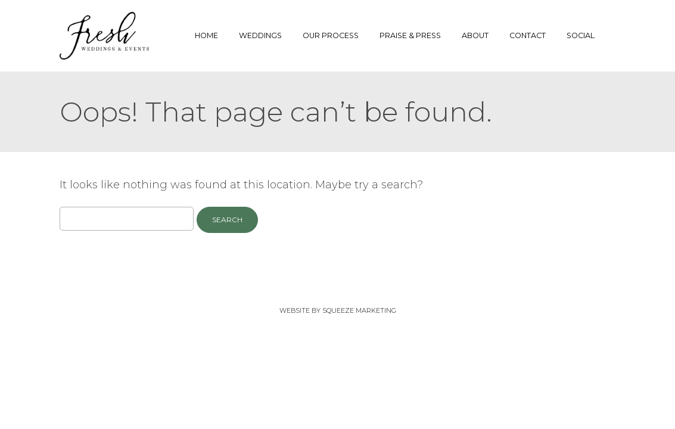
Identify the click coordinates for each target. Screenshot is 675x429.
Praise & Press (410, 35)
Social (581, 35)
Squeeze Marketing (359, 310)
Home (206, 35)
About (475, 35)
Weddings (260, 35)
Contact (527, 35)
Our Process (331, 35)
